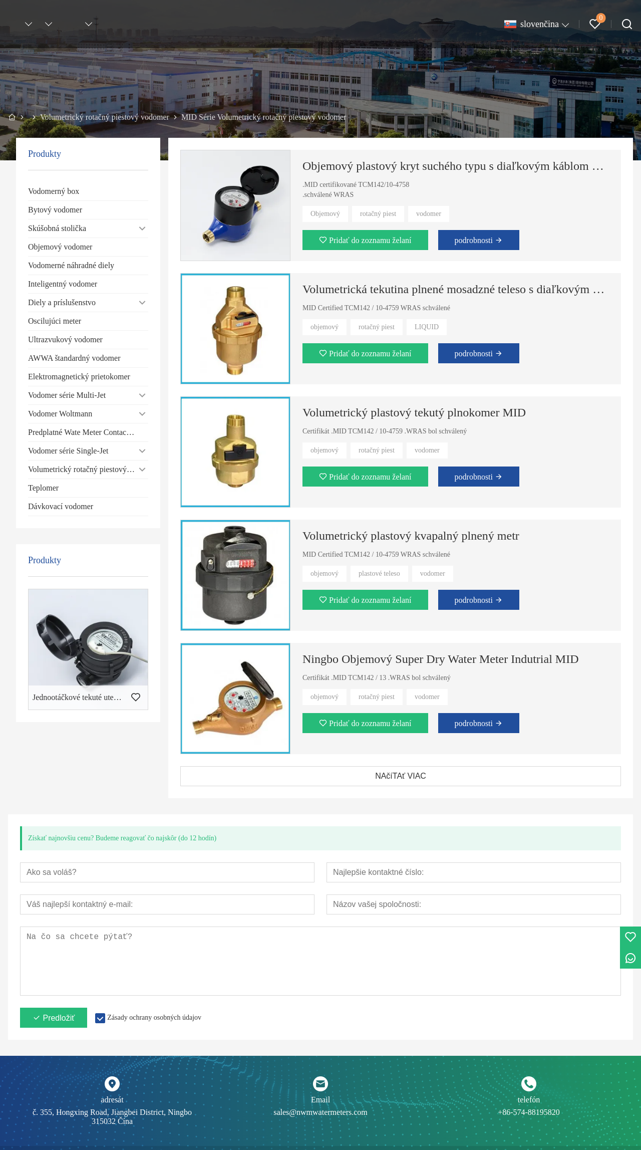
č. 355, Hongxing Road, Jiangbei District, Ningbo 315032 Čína (112, 1116)
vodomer (428, 213)
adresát (112, 1099)
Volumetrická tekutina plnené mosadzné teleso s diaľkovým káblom (455, 289)
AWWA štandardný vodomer (74, 358)
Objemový (325, 213)
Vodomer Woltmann (60, 413)
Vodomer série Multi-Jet (67, 395)
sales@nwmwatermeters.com (320, 1112)
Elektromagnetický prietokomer (79, 376)
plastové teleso (379, 573)
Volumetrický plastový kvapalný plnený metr (410, 535)
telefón (529, 1099)
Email (320, 1099)
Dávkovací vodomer (60, 506)
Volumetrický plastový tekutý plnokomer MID (414, 412)
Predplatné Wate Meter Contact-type (86, 432)
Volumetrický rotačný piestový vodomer (88, 469)
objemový (324, 327)
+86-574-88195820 (529, 1112)
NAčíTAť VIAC (400, 776)
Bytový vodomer (55, 209)
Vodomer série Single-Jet (68, 450)
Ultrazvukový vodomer (65, 339)
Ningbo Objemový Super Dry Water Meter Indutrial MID (440, 658)
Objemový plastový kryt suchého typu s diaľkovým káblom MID (455, 165)
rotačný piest (378, 213)
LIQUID (427, 327)
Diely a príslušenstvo (62, 302)
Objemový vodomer (60, 247)
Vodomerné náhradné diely (71, 265)
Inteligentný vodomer (62, 284)
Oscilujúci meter (54, 321)
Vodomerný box (53, 191)
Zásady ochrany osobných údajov (154, 1017)
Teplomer (43, 488)
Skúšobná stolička (57, 228)
